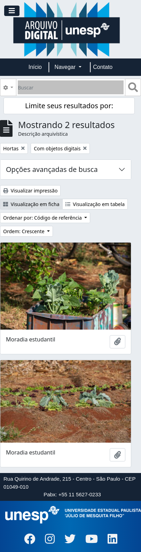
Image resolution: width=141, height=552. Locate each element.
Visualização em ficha (31, 204)
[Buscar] (70, 87)
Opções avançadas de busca (52, 169)
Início (35, 67)
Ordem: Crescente (24, 231)
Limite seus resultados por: (69, 105)
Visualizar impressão (30, 190)
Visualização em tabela (95, 204)
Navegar (66, 67)
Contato (102, 67)
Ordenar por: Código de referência (43, 217)
